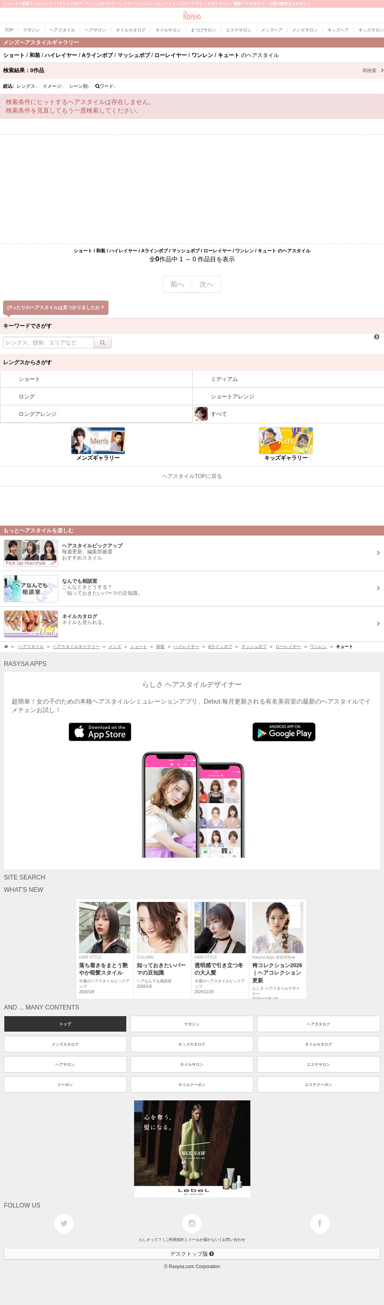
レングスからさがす (27, 362)
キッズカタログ (191, 1044)
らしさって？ (150, 1239)
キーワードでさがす (27, 326)
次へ (207, 284)
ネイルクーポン (191, 1085)
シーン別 (79, 86)
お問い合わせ (233, 1239)
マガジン (192, 1024)
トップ (65, 1024)
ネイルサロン (191, 1064)
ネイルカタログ (318, 1044)
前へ (177, 284)
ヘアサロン (65, 1064)
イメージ (53, 86)
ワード (105, 86)
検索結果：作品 (193, 70)
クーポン (65, 1085)
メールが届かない (203, 1239)
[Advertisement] (192, 189)
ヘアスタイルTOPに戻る (192, 476)
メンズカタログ (65, 1044)
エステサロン (318, 1064)
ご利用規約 (174, 1239)
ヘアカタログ (318, 1024)
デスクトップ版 (192, 1254)
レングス (27, 86)
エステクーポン (318, 1085)
